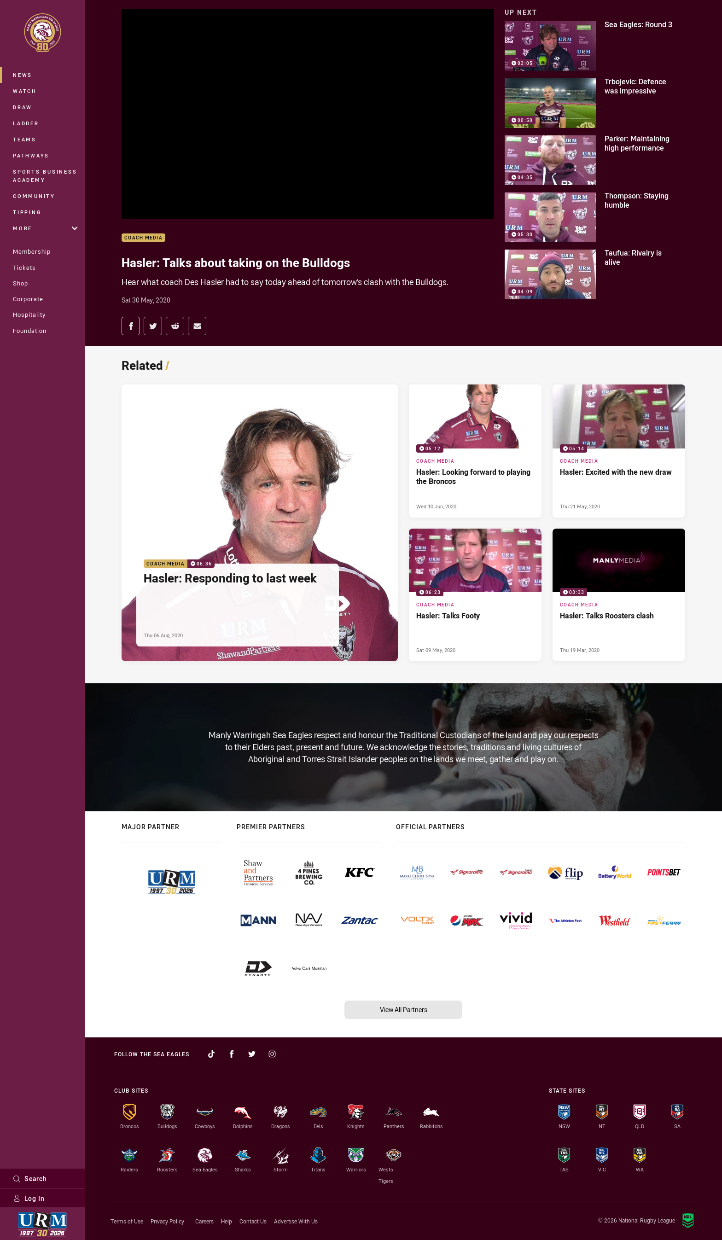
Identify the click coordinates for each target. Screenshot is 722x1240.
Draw (22, 107)
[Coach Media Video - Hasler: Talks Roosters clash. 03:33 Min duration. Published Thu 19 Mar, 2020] (619, 595)
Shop (20, 283)
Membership (32, 251)
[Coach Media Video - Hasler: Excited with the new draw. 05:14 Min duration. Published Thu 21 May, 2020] (619, 450)
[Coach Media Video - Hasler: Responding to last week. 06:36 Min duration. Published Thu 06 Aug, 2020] (260, 522)
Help (226, 1221)
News (22, 74)
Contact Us (253, 1221)
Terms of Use (127, 1221)
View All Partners (403, 1009)
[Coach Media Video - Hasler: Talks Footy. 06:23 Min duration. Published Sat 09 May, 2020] (475, 595)
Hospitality (29, 314)
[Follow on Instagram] (272, 1054)
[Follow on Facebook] (231, 1054)
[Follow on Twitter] (252, 1054)
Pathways (31, 155)
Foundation (30, 330)
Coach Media (143, 238)
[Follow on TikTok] (211, 1054)
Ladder (26, 123)
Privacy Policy (167, 1221)
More (45, 228)
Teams (24, 139)
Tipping (27, 212)
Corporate (28, 299)
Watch (25, 90)
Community (34, 195)
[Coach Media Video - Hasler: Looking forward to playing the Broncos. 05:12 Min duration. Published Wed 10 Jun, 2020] (475, 450)
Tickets (24, 267)
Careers (204, 1221)
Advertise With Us (296, 1221)
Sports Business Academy (45, 175)
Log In (29, 1198)
